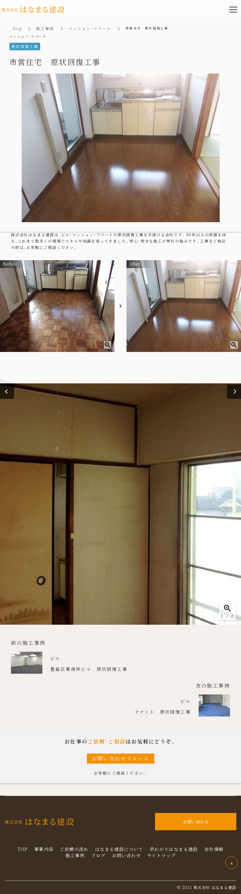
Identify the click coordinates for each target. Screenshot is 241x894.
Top (17, 28)
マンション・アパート (89, 28)
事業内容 (44, 849)
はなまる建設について (119, 849)
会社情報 (214, 849)
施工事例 (45, 28)
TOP (23, 849)
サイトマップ (161, 855)
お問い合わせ (126, 855)
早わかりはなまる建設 (174, 849)
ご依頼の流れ (74, 849)
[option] (120, 504)
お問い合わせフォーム (120, 758)
